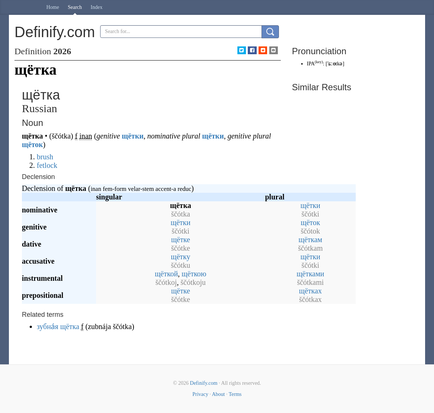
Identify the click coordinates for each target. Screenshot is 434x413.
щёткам (310, 239)
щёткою (194, 274)
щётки (133, 136)
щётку (180, 257)
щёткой (166, 274)
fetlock (47, 165)
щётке (180, 239)
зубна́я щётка (58, 326)
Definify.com (203, 383)
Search (75, 7)
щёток (32, 144)
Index (96, 7)
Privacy (200, 394)
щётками (310, 274)
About (218, 394)
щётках (310, 291)
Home (52, 7)
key (319, 62)
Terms (234, 394)
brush (45, 157)
